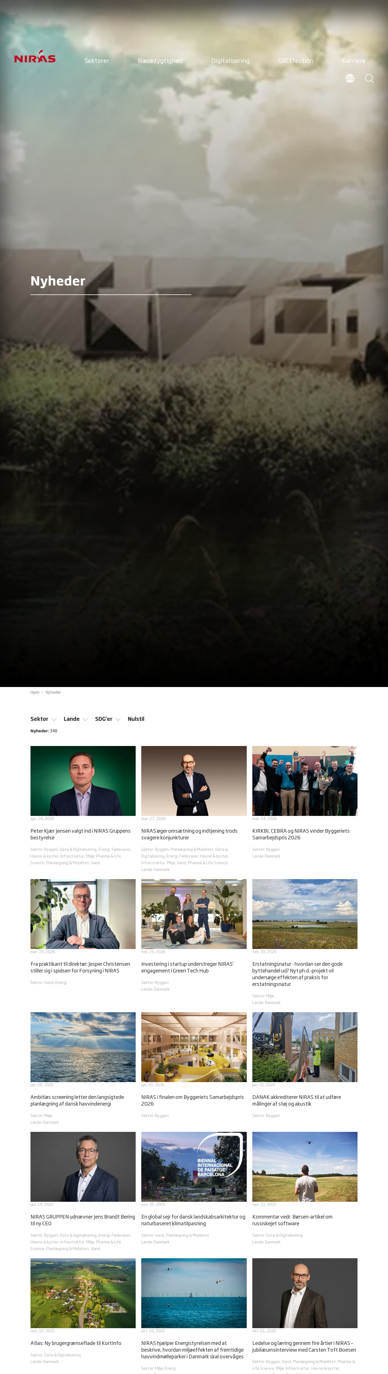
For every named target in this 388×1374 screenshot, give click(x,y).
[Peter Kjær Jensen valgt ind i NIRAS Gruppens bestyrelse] (83, 806)
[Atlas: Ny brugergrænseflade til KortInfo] (83, 1312)
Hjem (34, 693)
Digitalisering (230, 61)
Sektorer (97, 61)
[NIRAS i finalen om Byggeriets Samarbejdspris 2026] (193, 1066)
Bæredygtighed (160, 61)
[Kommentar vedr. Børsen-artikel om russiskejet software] (305, 1189)
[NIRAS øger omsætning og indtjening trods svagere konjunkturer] (193, 809)
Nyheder (53, 693)
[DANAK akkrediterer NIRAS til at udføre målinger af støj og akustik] (305, 1066)
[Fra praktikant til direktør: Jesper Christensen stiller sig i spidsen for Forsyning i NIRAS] (83, 932)
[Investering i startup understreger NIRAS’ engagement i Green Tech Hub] (193, 936)
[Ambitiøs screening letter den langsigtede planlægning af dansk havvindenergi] (83, 1069)
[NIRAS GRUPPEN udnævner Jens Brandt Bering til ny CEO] (83, 1192)
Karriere (353, 61)
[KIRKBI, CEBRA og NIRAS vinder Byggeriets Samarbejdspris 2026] (305, 803)
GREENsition (296, 61)
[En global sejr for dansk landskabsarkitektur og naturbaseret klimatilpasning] (193, 1189)
